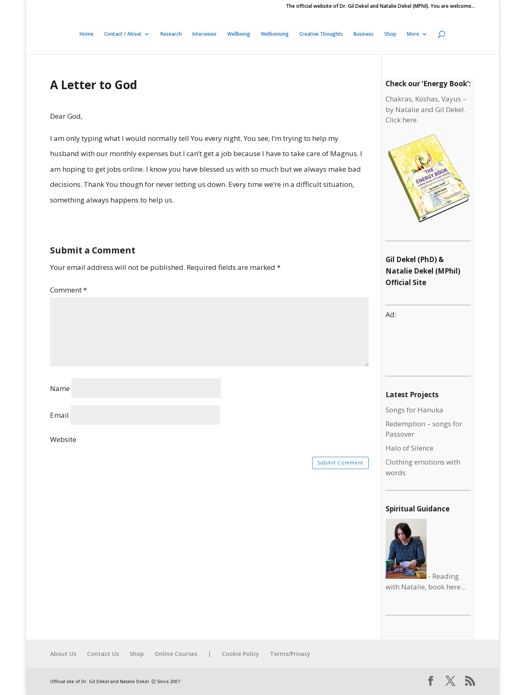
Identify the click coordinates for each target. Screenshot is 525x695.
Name (60, 388)
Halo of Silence (410, 448)
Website (63, 439)
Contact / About (123, 34)
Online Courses (176, 654)
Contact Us (103, 654)
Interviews (204, 34)
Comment (68, 290)
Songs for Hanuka (414, 409)
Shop (390, 34)
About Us (63, 654)
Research (171, 34)
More (413, 34)
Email (59, 415)
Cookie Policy (240, 654)
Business (364, 34)
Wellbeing (238, 34)
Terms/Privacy (290, 654)
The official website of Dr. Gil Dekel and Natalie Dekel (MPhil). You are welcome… (380, 6)
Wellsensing (275, 34)
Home (87, 34)
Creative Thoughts (321, 34)
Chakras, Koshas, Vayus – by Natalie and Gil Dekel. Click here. (426, 109)
